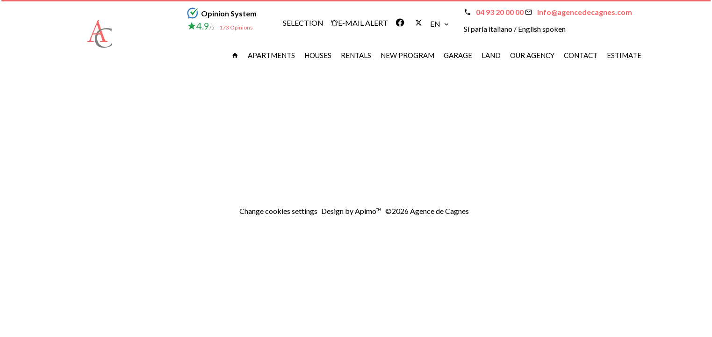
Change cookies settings (278, 210)
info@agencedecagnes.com (584, 11)
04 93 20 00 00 (500, 11)
